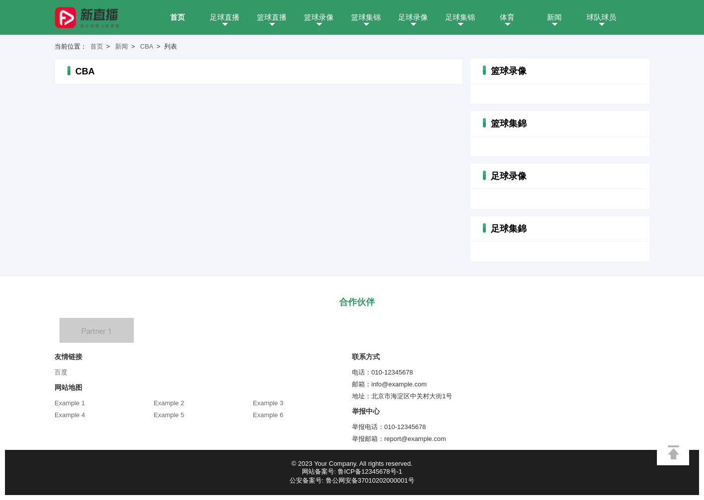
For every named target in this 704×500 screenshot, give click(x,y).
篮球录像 (319, 17)
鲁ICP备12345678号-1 (370, 471)
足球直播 (224, 17)
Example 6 (268, 415)
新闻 (554, 17)
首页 (177, 17)
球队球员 (601, 17)
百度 (61, 372)
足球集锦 (460, 17)
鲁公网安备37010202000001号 (370, 480)
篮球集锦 (366, 17)
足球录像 (413, 17)
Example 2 (169, 403)
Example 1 (70, 403)
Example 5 (169, 415)
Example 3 (268, 403)
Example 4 (70, 415)
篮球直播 (272, 17)
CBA (147, 46)
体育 (507, 17)
